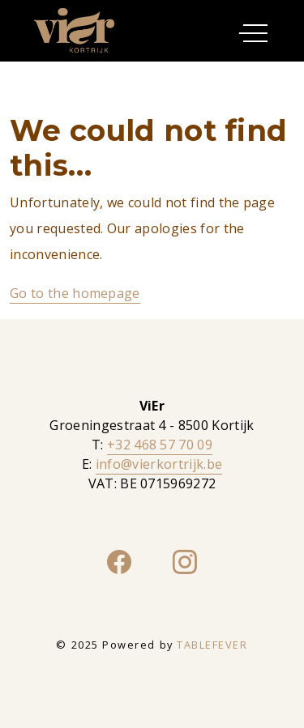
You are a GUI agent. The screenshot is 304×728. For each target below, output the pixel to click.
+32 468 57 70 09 (159, 444)
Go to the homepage (75, 293)
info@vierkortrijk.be (159, 464)
